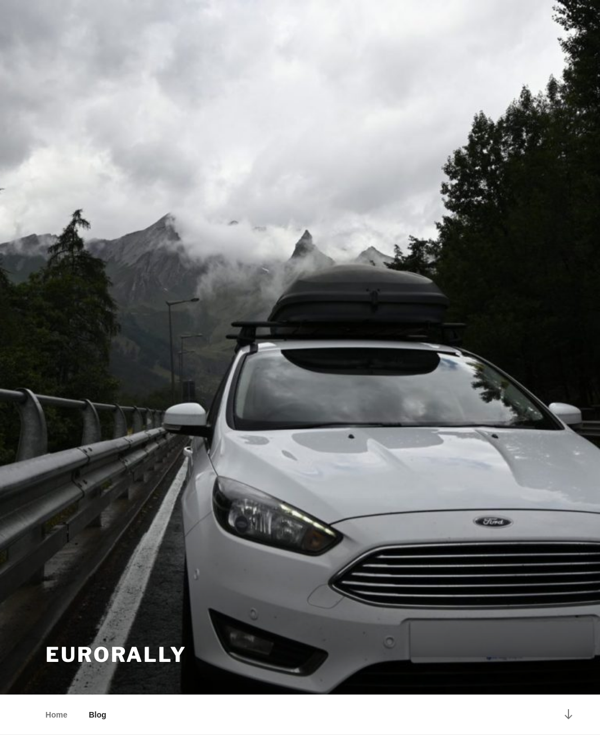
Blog (97, 714)
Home (57, 714)
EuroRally (116, 654)
